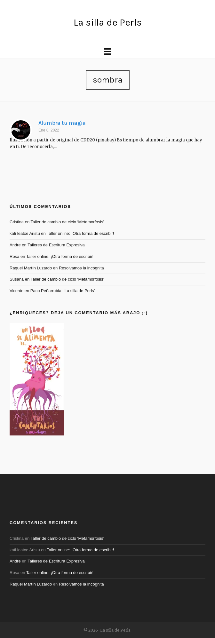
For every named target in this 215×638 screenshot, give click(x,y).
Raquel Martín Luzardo (31, 268)
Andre (15, 245)
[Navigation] (107, 52)
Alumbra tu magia (62, 122)
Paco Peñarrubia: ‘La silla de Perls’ (62, 290)
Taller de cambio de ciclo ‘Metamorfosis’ (67, 221)
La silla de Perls (108, 22)
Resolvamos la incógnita (81, 268)
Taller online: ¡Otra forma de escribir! (80, 233)
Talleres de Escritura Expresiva (56, 245)
